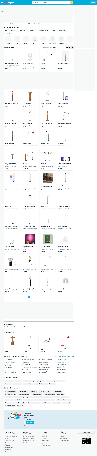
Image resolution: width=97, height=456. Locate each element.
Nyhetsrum (44, 436)
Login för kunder (27, 436)
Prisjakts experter (9, 434)
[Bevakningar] (2, 15)
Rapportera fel (39, 299)
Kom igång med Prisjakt (11, 427)
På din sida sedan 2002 (11, 430)
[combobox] (51, 2)
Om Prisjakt (44, 427)
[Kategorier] (2, 2)
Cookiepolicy (63, 430)
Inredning (16, 23)
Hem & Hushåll (10, 23)
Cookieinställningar (64, 434)
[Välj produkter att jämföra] (60, 48)
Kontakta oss (45, 432)
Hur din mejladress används (29, 419)
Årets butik (7, 439)
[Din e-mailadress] (33, 416)
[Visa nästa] (49, 297)
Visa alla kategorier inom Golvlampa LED (64, 356)
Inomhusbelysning (23, 23)
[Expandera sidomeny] (2, 7)
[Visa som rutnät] (67, 47)
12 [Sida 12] (46, 296)
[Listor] (2, 11)
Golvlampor (30, 23)
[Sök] (71, 2)
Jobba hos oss (45, 434)
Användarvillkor (63, 427)
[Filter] (2, 19)
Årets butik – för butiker (29, 434)
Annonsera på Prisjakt (28, 432)
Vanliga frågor (45, 430)
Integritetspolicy (64, 432)
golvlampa (28, 326)
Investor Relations (46, 439)
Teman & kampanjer (10, 436)
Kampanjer (8, 443)
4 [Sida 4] (35, 296)
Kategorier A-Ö (9, 441)
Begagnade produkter (10, 445)
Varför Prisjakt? (27, 427)
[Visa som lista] (69, 47)
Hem (5, 23)
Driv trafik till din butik (28, 430)
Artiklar (7, 432)
